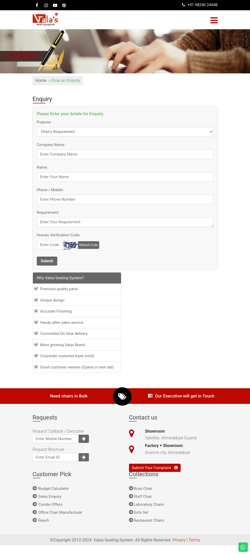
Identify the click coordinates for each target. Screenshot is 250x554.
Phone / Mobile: (50, 190)
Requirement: (48, 212)
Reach (41, 520)
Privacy (179, 540)
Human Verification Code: (58, 235)
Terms (194, 540)
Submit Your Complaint (155, 467)
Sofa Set (138, 512)
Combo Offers (47, 504)
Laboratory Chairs (146, 504)
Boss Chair (140, 488)
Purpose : (45, 122)
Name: (42, 167)
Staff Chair (140, 496)
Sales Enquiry (47, 496)
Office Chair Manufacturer (57, 512)
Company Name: (51, 144)
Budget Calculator (51, 488)
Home (41, 80)
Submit (47, 261)
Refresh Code (88, 245)
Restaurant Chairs (146, 520)
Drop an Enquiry (65, 80)
